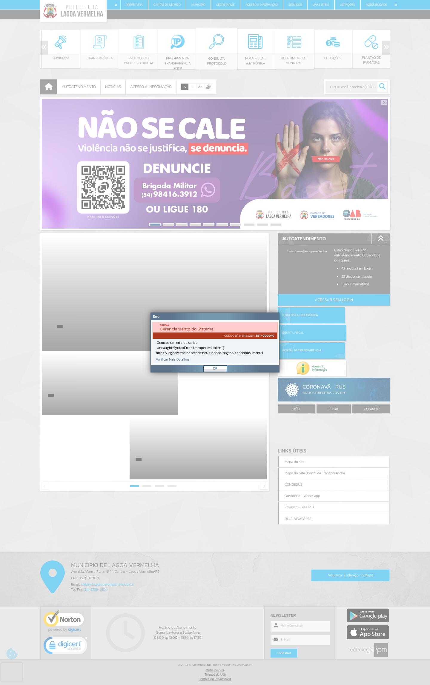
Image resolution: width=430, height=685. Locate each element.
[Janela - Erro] (215, 342)
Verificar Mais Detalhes (172, 359)
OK (215, 368)
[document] (215, 342)
